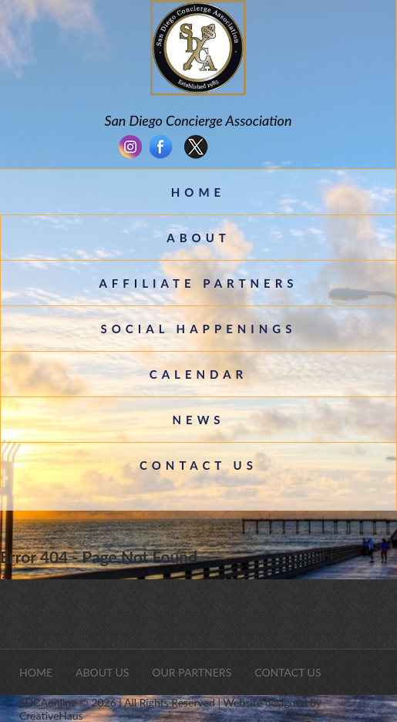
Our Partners (191, 672)
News (198, 420)
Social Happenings (199, 329)
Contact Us (198, 465)
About (198, 238)
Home (198, 192)
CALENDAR (198, 374)
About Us (102, 672)
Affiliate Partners (198, 283)
